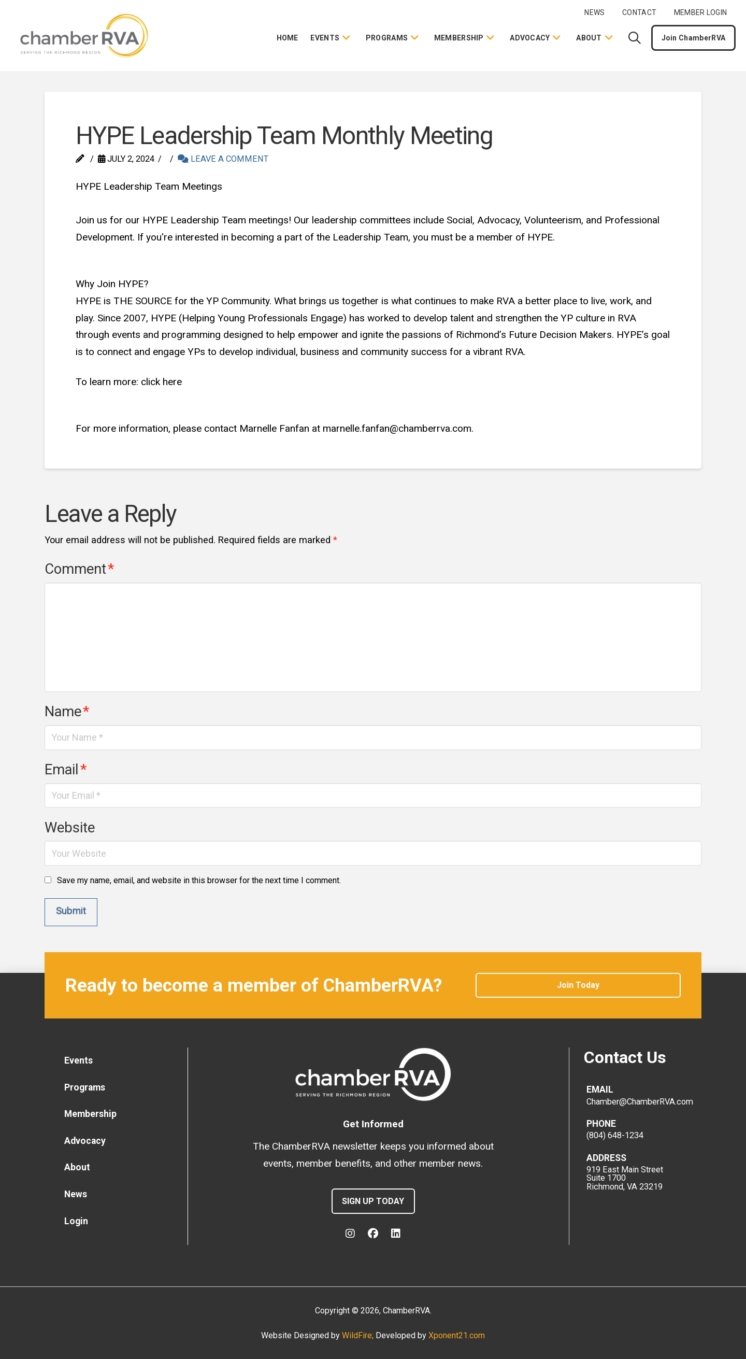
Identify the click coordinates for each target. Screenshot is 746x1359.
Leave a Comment (223, 159)
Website (70, 827)
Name (67, 711)
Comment (79, 569)
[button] (634, 37)
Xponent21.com (456, 1335)
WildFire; (359, 1335)
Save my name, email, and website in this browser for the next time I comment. (199, 880)
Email (65, 769)
